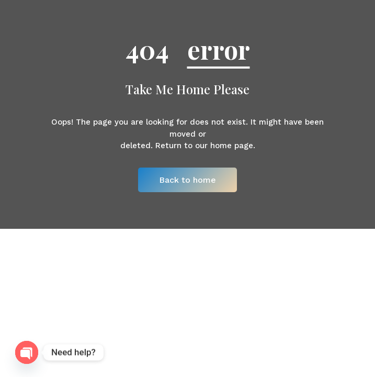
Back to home (187, 180)
